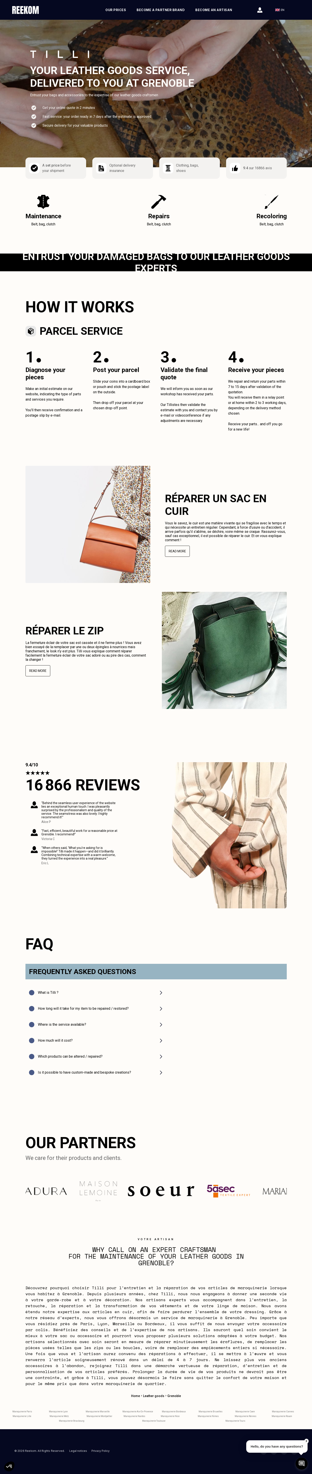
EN (281, 10)
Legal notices (78, 1452)
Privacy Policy (100, 1452)
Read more (177, 552)
